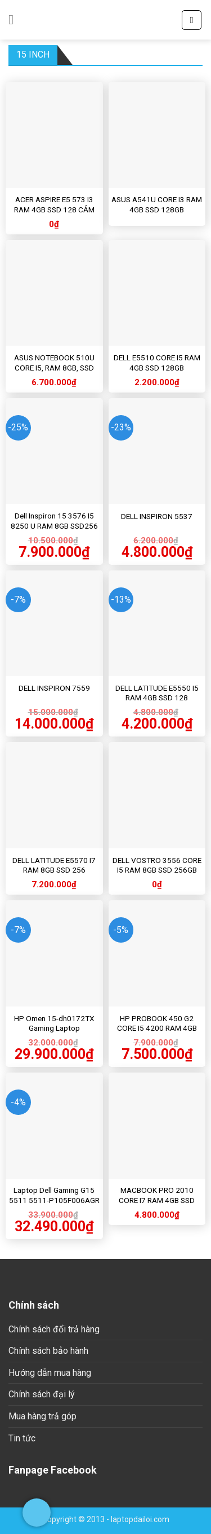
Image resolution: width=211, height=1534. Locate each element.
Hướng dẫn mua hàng (49, 1372)
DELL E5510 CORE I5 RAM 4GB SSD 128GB (157, 362)
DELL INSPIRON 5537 (156, 516)
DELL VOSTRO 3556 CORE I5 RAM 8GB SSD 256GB (157, 865)
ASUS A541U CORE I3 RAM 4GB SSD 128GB (156, 204)
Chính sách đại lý (41, 1394)
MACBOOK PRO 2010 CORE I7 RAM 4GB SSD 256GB (157, 1200)
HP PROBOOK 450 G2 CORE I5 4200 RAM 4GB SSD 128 (157, 1028)
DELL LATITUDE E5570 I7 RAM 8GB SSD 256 (54, 865)
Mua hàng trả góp (42, 1416)
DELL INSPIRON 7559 (54, 687)
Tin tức (21, 1438)
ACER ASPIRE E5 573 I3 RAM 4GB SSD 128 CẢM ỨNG (54, 209)
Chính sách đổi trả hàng (54, 1329)
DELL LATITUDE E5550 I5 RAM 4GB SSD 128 (157, 693)
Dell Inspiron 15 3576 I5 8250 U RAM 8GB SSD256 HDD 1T (54, 525)
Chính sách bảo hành (48, 1350)
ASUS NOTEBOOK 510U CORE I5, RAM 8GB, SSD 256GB (54, 367)
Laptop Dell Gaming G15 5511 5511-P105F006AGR (54, 1195)
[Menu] (15, 19)
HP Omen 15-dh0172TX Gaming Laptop (54, 1023)
